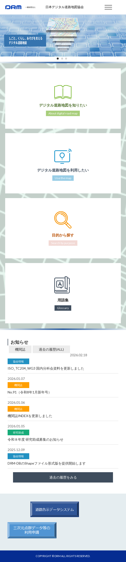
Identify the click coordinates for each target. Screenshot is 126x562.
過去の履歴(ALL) (51, 349)
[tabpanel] (63, 34)
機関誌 (20, 349)
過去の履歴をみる (63, 477)
